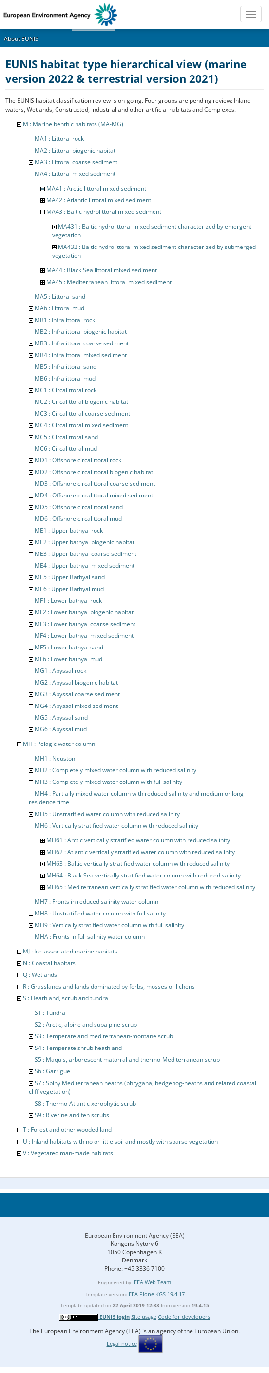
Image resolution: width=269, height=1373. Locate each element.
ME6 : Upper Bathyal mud (69, 589)
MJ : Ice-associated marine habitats (70, 951)
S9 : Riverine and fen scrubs (72, 1115)
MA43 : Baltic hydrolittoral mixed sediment (103, 212)
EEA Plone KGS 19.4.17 (157, 1293)
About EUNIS (21, 39)
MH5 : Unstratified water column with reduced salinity (107, 814)
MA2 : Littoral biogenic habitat (75, 150)
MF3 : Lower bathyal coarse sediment (85, 624)
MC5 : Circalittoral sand (66, 437)
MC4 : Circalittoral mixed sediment (81, 425)
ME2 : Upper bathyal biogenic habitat (84, 542)
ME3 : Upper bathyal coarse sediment (85, 554)
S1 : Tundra (50, 1013)
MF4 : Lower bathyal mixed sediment (84, 635)
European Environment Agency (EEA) (135, 1235)
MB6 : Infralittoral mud (65, 378)
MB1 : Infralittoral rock (65, 320)
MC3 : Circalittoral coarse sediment (82, 413)
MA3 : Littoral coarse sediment (76, 162)
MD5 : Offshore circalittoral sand (79, 507)
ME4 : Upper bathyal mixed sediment (84, 565)
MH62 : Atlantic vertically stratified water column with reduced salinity (140, 852)
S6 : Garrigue (52, 1071)
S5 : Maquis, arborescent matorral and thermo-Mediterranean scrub (127, 1059)
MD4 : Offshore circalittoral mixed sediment (94, 495)
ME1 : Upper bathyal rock (69, 530)
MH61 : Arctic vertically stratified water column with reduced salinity (138, 840)
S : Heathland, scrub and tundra (65, 998)
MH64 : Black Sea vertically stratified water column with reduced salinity (143, 875)
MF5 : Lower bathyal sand (69, 647)
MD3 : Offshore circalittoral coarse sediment (95, 483)
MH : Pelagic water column (59, 744)
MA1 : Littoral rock (59, 138)
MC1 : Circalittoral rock (65, 390)
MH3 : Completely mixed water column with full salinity (108, 782)
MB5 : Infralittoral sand (65, 366)
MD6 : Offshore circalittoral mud (78, 519)
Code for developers (184, 1316)
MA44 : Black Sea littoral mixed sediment (101, 270)
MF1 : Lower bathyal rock (68, 600)
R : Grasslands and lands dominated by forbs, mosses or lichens (109, 986)
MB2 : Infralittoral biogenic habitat (81, 331)
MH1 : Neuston (55, 758)
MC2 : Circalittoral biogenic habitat (81, 402)
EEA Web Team (152, 1282)
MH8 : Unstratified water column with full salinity (100, 913)
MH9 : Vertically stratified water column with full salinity (109, 925)
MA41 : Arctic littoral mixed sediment (96, 188)
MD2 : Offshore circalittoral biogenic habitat (94, 472)
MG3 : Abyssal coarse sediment (77, 694)
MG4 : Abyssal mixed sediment (76, 706)
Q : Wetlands (40, 975)
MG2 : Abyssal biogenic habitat (76, 682)
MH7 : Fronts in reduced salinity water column (96, 901)
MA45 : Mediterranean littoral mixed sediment (109, 282)
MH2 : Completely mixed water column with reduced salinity (115, 770)
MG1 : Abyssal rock (60, 671)
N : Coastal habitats (49, 963)
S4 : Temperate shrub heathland (78, 1048)
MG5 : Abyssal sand (61, 717)
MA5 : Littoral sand (60, 296)
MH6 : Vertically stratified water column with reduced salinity (116, 825)
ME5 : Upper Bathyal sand (70, 577)
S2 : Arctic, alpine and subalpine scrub (86, 1024)
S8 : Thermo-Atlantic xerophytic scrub (85, 1103)
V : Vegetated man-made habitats (68, 1153)
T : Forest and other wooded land (67, 1129)
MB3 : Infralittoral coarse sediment (82, 343)
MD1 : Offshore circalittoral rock (78, 460)
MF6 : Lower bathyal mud (68, 659)
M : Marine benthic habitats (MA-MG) (73, 124)
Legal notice (122, 1343)
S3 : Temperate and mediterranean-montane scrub (104, 1036)
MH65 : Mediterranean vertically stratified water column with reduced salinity (150, 887)
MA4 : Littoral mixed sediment (75, 174)
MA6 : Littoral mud (59, 308)
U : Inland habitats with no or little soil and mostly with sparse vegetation (120, 1141)
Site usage (143, 1316)
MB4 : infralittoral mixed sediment (81, 355)
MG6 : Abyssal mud (61, 729)
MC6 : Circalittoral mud (66, 448)
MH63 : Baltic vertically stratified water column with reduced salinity (138, 863)
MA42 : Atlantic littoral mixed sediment (98, 200)
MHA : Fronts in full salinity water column (90, 937)
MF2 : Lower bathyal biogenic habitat (84, 612)
